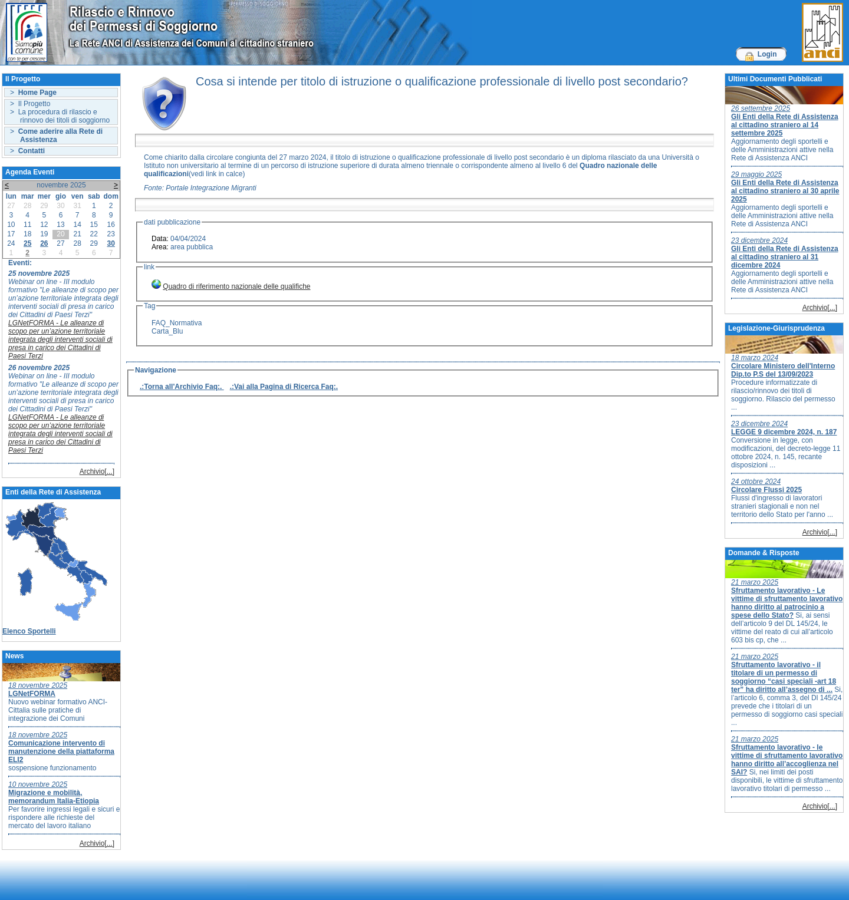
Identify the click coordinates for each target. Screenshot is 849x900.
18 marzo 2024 (754, 358)
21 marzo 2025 (754, 582)
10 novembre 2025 (37, 784)
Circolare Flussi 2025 (766, 490)
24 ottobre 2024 (756, 481)
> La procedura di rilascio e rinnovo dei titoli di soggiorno (60, 116)
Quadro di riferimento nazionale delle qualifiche (236, 286)
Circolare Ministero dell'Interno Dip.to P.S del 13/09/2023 (783, 370)
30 (110, 243)
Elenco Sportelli (29, 631)
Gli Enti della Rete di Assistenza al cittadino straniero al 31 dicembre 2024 (784, 257)
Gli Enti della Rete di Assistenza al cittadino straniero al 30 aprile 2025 (785, 191)
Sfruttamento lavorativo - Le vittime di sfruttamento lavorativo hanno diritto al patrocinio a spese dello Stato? (787, 602)
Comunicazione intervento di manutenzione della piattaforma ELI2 (61, 751)
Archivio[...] (97, 471)
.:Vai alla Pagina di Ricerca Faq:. (284, 387)
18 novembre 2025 (37, 685)
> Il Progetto (30, 104)
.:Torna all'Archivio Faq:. (182, 387)
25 (27, 243)
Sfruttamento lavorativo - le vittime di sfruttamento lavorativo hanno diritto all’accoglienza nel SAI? (787, 759)
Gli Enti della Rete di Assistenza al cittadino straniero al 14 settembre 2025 (784, 125)
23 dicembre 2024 (759, 240)
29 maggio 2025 (756, 174)
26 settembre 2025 (760, 108)
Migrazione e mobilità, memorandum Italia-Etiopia (53, 797)
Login (767, 54)
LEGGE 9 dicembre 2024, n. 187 (784, 432)
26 (44, 243)
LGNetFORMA (31, 694)
